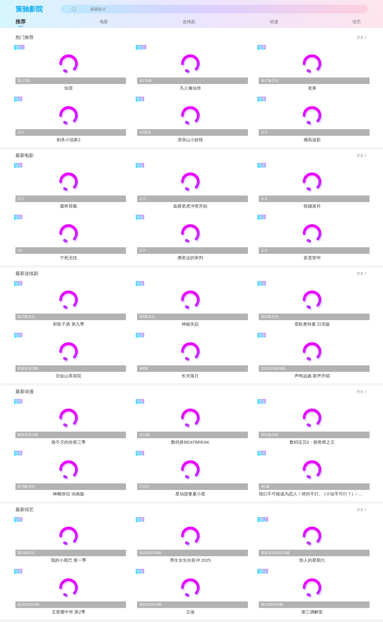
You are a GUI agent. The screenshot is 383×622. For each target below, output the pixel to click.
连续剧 (189, 21)
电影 (104, 21)
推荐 (20, 22)
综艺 (356, 21)
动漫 (274, 21)
